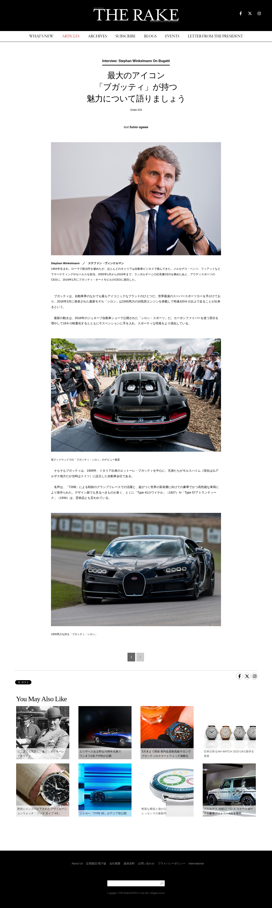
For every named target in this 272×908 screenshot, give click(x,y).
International (196, 863)
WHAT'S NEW (41, 36)
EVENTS (172, 36)
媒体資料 (129, 863)
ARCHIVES (97, 36)
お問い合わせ (146, 863)
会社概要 (114, 863)
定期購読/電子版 (96, 863)
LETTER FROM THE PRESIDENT (215, 36)
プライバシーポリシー (171, 863)
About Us (77, 863)
